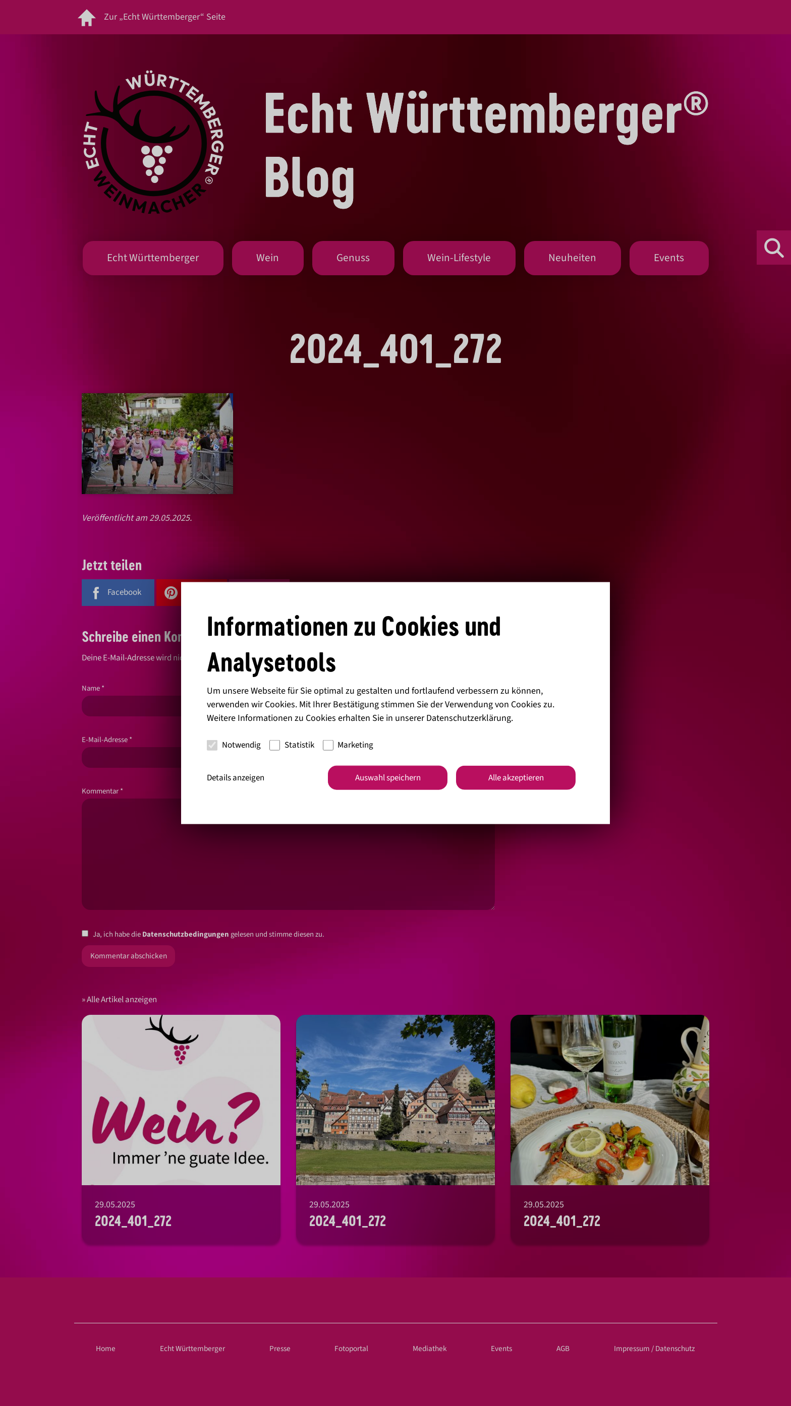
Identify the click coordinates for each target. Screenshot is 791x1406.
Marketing (348, 745)
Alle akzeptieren (516, 777)
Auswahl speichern (388, 777)
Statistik (291, 745)
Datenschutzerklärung (468, 717)
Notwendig (234, 745)
